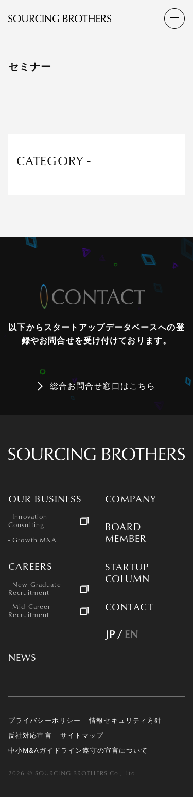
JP (110, 634)
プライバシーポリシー (44, 720)
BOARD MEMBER (126, 533)
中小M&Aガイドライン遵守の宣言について (78, 750)
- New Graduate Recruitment (34, 588)
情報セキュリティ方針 (125, 720)
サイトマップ (82, 735)
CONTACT (129, 607)
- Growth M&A (32, 540)
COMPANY (131, 499)
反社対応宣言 (30, 735)
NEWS (22, 657)
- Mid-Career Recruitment (29, 611)
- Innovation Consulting (27, 521)
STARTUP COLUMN (127, 573)
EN (131, 634)
